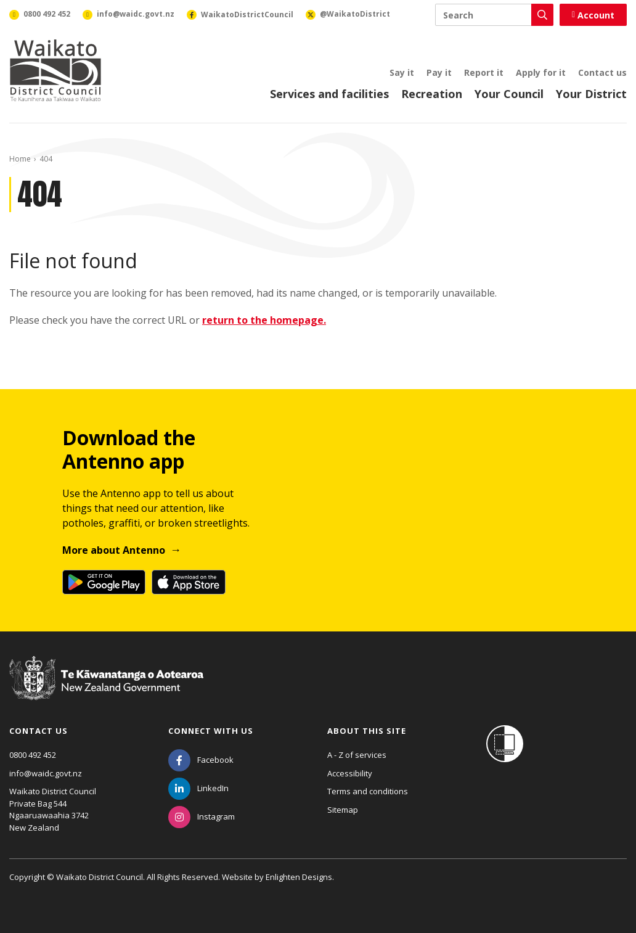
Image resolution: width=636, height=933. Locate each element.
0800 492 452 (32, 754)
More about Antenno (113, 550)
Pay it (439, 72)
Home (20, 159)
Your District (591, 93)
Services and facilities (329, 93)
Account (593, 15)
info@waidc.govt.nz (45, 773)
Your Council (509, 93)
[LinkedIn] (198, 788)
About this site (366, 730)
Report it (484, 72)
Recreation (431, 93)
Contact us (602, 72)
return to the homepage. (264, 320)
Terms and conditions (367, 791)
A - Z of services (356, 754)
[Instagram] (201, 816)
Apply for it (541, 72)
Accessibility (349, 773)
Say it (401, 72)
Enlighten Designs (299, 876)
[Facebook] (201, 759)
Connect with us (210, 730)
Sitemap (342, 809)
